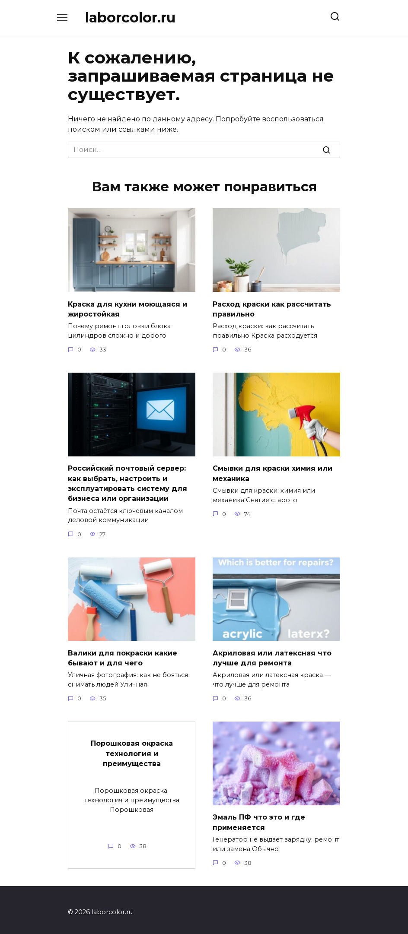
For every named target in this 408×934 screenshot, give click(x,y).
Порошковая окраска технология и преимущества (132, 749)
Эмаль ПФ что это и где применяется (259, 818)
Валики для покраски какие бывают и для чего (122, 654)
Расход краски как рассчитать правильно (272, 308)
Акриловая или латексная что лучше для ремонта (272, 654)
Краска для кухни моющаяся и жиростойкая (127, 308)
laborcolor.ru (130, 17)
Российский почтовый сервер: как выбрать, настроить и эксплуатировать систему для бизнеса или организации (127, 481)
